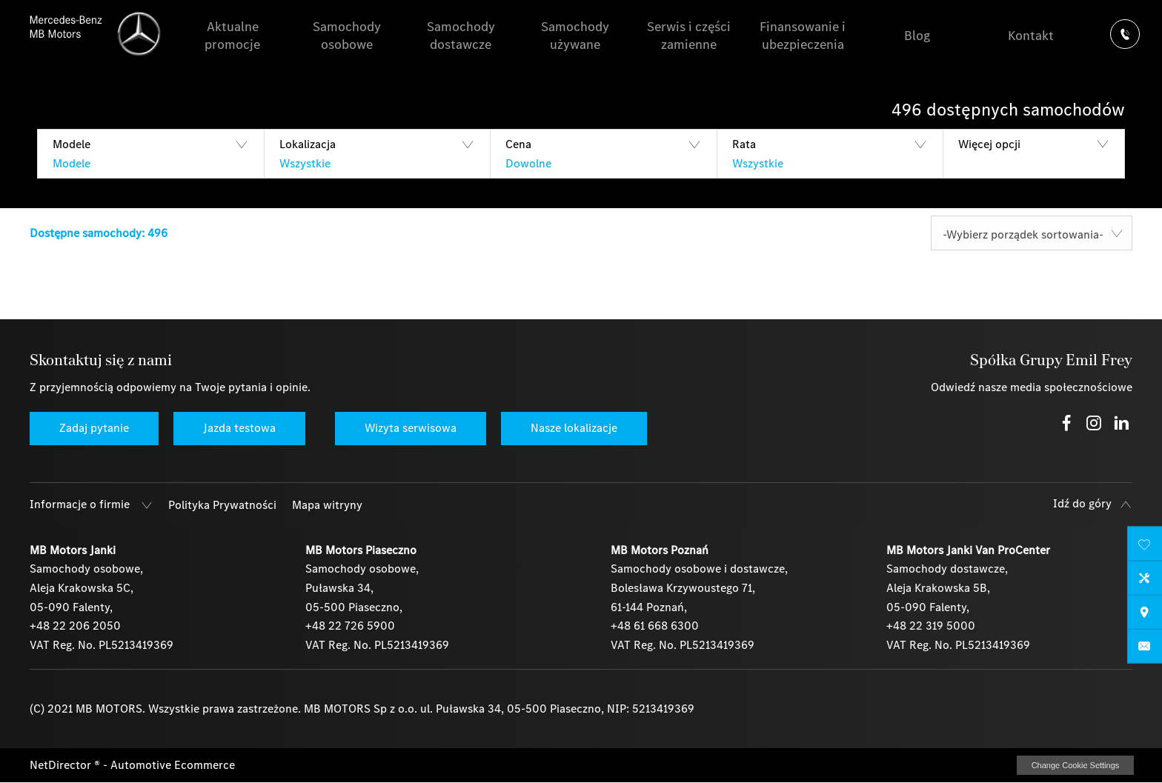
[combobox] (1031, 233)
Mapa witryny (327, 505)
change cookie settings (1075, 765)
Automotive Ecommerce (172, 765)
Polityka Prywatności (222, 505)
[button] (150, 154)
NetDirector (62, 765)
